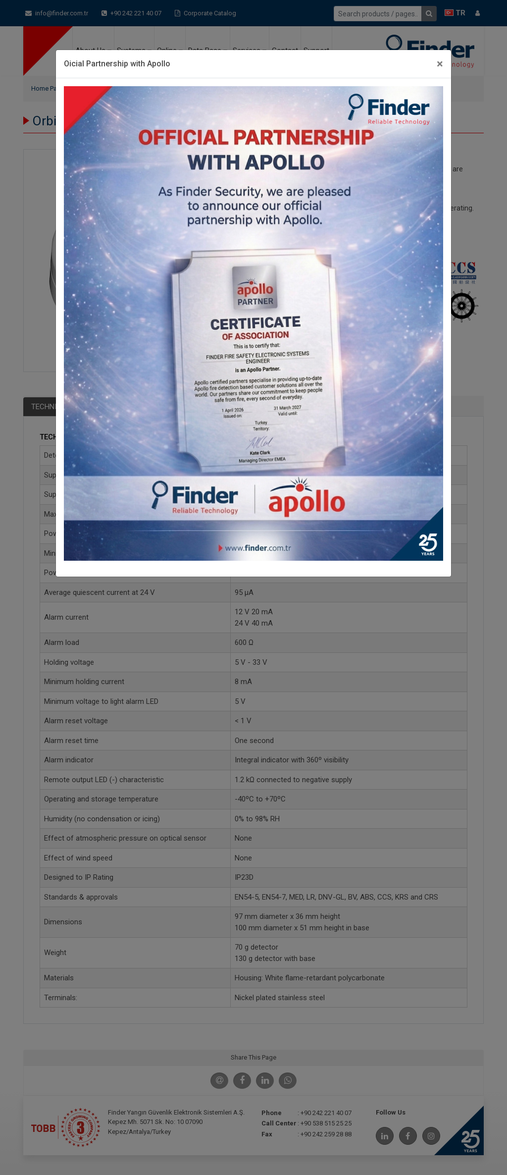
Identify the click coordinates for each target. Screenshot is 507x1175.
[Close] (440, 64)
